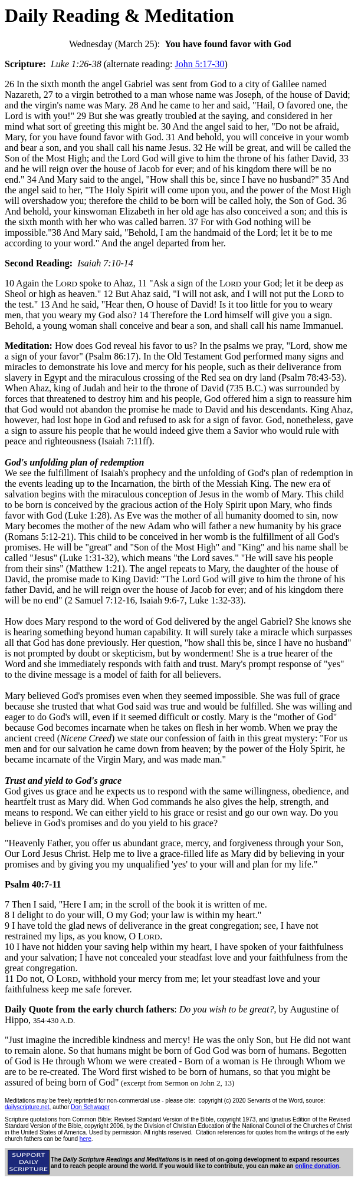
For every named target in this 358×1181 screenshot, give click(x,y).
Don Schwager (90, 1107)
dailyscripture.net (27, 1107)
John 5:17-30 (200, 64)
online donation (317, 1166)
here (85, 1139)
